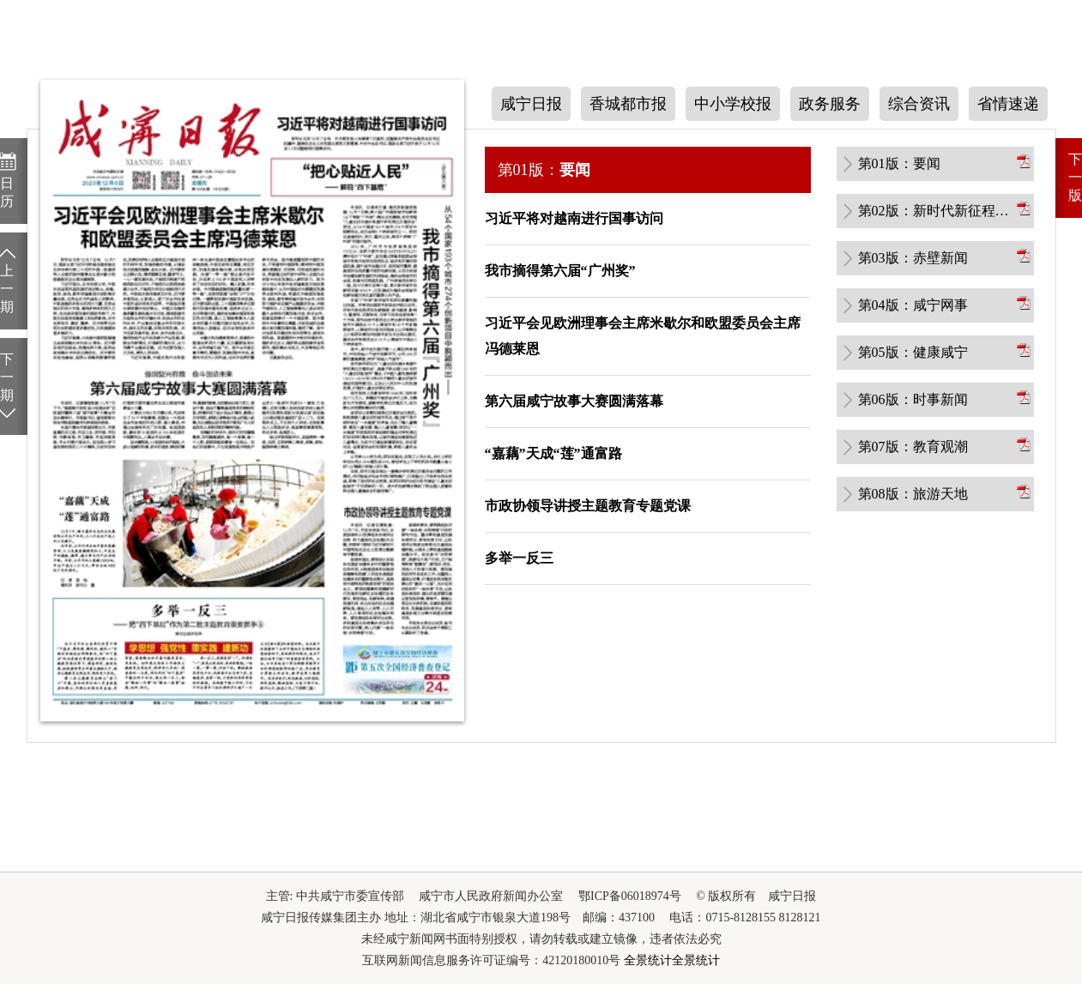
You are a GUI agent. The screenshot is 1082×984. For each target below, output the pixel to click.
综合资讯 (919, 103)
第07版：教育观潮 (913, 446)
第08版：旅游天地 (913, 493)
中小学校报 (732, 103)
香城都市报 (628, 103)
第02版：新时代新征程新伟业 (936, 210)
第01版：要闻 (899, 163)
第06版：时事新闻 (913, 399)
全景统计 (648, 960)
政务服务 (830, 103)
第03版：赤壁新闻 (913, 258)
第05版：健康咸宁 (913, 352)
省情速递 (1008, 103)
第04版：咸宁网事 (913, 305)
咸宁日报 (531, 103)
